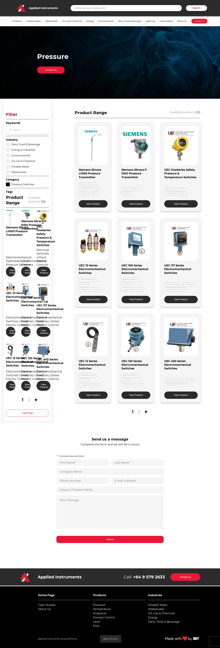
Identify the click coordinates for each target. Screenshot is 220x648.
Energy (90, 21)
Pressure (99, 604)
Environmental (105, 21)
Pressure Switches (20, 184)
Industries (155, 595)
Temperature (102, 609)
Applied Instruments (60, 576)
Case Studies (166, 21)
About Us (182, 21)
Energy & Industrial (20, 150)
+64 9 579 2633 (149, 576)
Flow (96, 625)
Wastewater (51, 21)
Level (96, 621)
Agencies (150, 21)
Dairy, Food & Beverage (129, 21)
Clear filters (27, 413)
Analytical (99, 613)
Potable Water (33, 21)
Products (17, 21)
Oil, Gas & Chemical (72, 21)
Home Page (46, 595)
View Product (12, 271)
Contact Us (199, 21)
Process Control (104, 617)
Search (196, 8)
